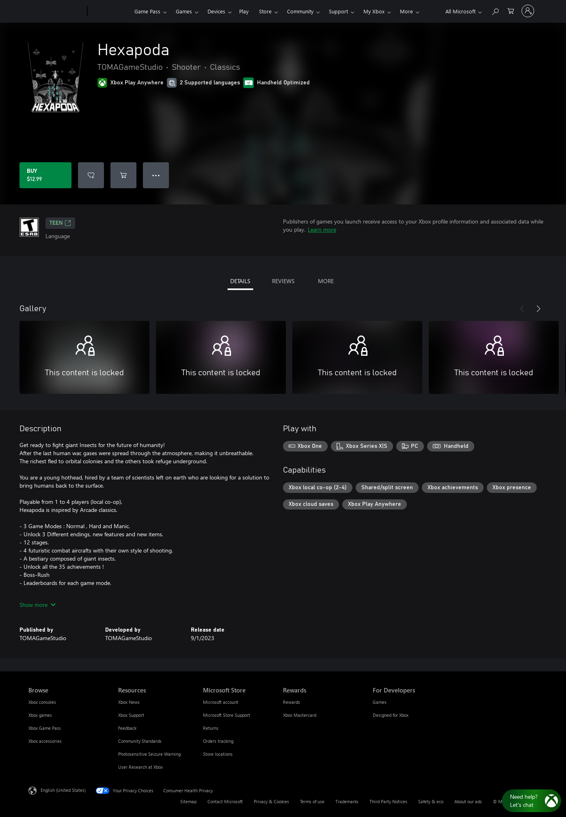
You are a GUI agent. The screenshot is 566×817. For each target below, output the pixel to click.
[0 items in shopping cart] (511, 10)
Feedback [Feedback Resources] (127, 728)
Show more (37, 604)
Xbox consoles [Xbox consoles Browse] (42, 702)
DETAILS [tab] (240, 281)
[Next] (538, 308)
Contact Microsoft (225, 801)
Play (243, 11)
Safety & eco (430, 801)
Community (300, 11)
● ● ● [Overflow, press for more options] (156, 175)
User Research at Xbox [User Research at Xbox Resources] (140, 767)
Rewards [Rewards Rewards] (291, 702)
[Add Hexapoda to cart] (123, 175)
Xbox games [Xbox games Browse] (40, 715)
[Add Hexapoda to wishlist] (91, 175)
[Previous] (522, 308)
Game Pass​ (147, 11)
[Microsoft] (56, 11)
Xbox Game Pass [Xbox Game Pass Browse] (44, 728)
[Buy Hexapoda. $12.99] (45, 175)
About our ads (468, 801)
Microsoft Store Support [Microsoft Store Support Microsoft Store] (226, 715)
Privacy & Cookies (271, 801)
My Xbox (374, 11)
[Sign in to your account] (528, 11)
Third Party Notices (388, 801)
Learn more (322, 229)
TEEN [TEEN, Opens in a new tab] (60, 223)
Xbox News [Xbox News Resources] (129, 702)
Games (184, 11)
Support (338, 11)
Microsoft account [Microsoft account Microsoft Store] (220, 702)
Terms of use (312, 801)
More (406, 11)
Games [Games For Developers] (380, 702)
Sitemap (188, 801)
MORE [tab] (326, 281)
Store (265, 11)
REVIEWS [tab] (283, 281)
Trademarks (347, 801)
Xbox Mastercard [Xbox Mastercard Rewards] (299, 715)
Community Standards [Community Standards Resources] (140, 741)
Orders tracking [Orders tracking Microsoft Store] (218, 741)
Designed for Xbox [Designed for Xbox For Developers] (390, 715)
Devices (216, 11)
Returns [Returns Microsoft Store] (210, 728)
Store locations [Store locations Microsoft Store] (218, 754)
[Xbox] (109, 11)
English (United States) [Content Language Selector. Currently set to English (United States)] (63, 790)
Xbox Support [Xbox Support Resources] (131, 715)
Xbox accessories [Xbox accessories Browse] (45, 741)
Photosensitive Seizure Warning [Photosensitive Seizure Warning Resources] (149, 754)
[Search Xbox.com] (495, 10)
